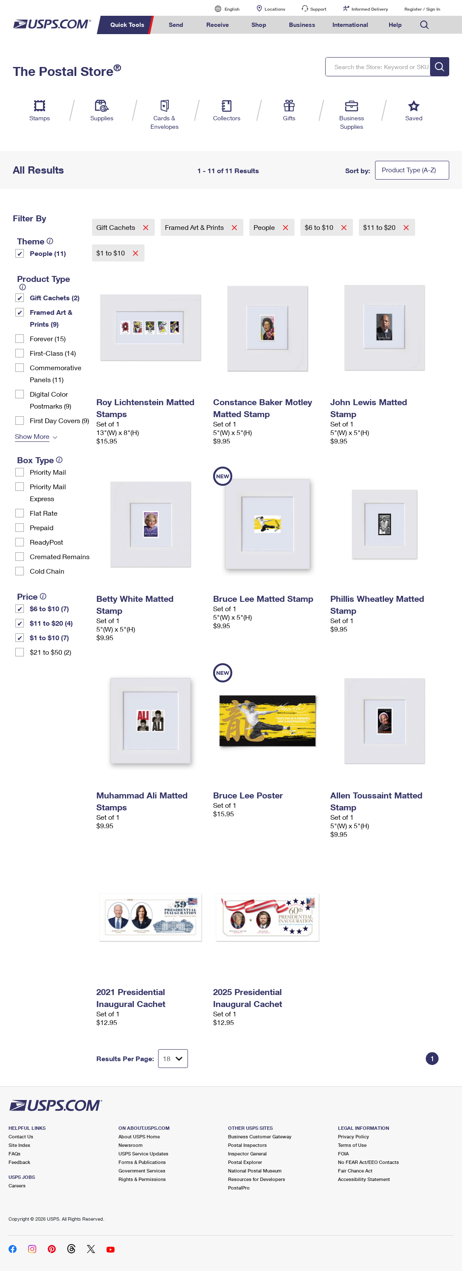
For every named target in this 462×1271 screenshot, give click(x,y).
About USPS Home (139, 1136)
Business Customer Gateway (260, 1136)
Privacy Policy (353, 1136)
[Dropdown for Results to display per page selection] (173, 1058)
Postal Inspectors (247, 1145)
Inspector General (247, 1153)
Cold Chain (47, 571)
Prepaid (41, 527)
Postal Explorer (245, 1162)
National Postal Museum (255, 1170)
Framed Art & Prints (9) (51, 318)
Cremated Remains (60, 556)
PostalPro (239, 1187)
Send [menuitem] (176, 24)
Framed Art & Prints (195, 227)
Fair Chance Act (355, 1170)
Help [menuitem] (395, 24)
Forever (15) (48, 338)
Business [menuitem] (302, 24)
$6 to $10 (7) (49, 608)
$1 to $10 (111, 253)
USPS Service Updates (143, 1153)
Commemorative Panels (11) (55, 373)
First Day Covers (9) (59, 420)
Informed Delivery (370, 9)
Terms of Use (352, 1145)
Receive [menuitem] (217, 24)
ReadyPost (46, 542)
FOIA (343, 1153)
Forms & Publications (142, 1162)
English (223, 9)
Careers (17, 1185)
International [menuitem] (350, 24)
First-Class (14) (53, 353)
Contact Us (21, 1136)
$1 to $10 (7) (49, 637)
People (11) (48, 253)
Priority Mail (48, 472)
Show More (32, 436)
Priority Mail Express (48, 492)
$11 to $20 (380, 227)
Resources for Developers (256, 1179)
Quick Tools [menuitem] (127, 24)
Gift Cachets (116, 227)
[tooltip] (49, 241)
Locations (275, 9)
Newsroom (130, 1145)
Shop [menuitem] (258, 24)
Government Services (141, 1170)
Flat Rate (44, 513)
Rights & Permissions (142, 1179)
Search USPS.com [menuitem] (424, 25)
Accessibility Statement (364, 1179)
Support (318, 9)
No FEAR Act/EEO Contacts (368, 1162)
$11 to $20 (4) (51, 623)
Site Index (19, 1145)
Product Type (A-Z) (409, 170)
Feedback (19, 1162)
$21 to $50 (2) (50, 652)
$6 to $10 (320, 227)
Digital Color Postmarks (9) (50, 400)
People (265, 227)
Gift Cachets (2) (55, 297)
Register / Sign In (422, 9)
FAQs (14, 1153)
